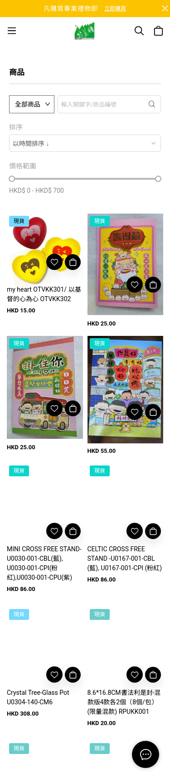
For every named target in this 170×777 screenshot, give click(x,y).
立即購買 (115, 8)
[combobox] (85, 143)
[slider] (12, 179)
